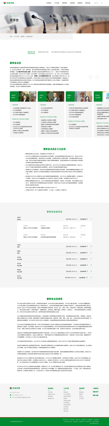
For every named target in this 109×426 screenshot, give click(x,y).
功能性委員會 (67, 400)
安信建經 (75, 421)
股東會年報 (51, 398)
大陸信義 (71, 419)
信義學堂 (81, 421)
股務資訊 (81, 392)
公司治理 (16, 36)
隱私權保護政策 (94, 423)
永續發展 (95, 388)
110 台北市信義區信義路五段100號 (21, 397)
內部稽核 (66, 406)
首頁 (11, 36)
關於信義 (95, 395)
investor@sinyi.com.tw (17, 395)
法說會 (81, 396)
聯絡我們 (95, 392)
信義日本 (77, 419)
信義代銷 (83, 419)
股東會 (81, 394)
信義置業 (96, 419)
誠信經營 (66, 411)
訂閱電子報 (88, 421)
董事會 (23, 36)
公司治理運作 (67, 394)
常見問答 (81, 398)
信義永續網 (96, 421)
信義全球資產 (68, 421)
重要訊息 (66, 392)
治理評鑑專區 (67, 404)
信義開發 (90, 419)
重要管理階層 (67, 396)
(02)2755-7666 (15, 392)
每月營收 (50, 392)
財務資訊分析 (51, 394)
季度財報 (50, 396)
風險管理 (66, 409)
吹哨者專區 (66, 402)
